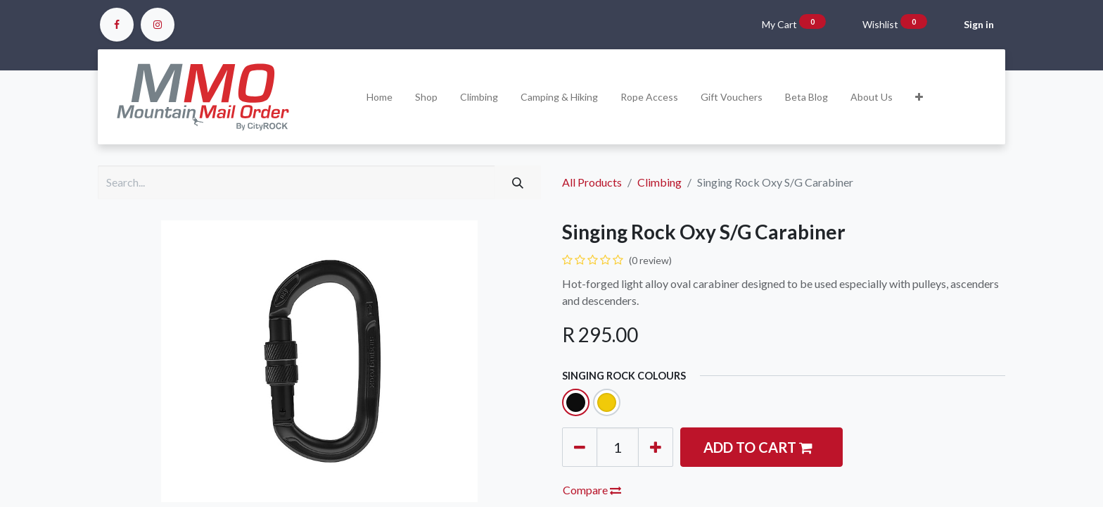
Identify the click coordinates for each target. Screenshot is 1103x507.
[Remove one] (579, 447)
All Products (592, 182)
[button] (919, 97)
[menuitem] (379, 97)
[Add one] (655, 447)
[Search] (518, 182)
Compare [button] (592, 489)
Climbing (659, 182)
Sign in (979, 24)
